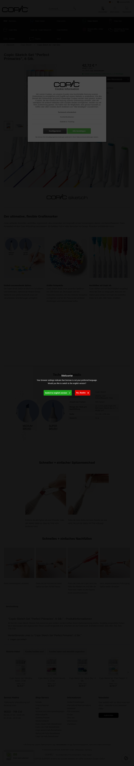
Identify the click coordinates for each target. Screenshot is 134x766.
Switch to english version (57, 392)
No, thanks (82, 392)
